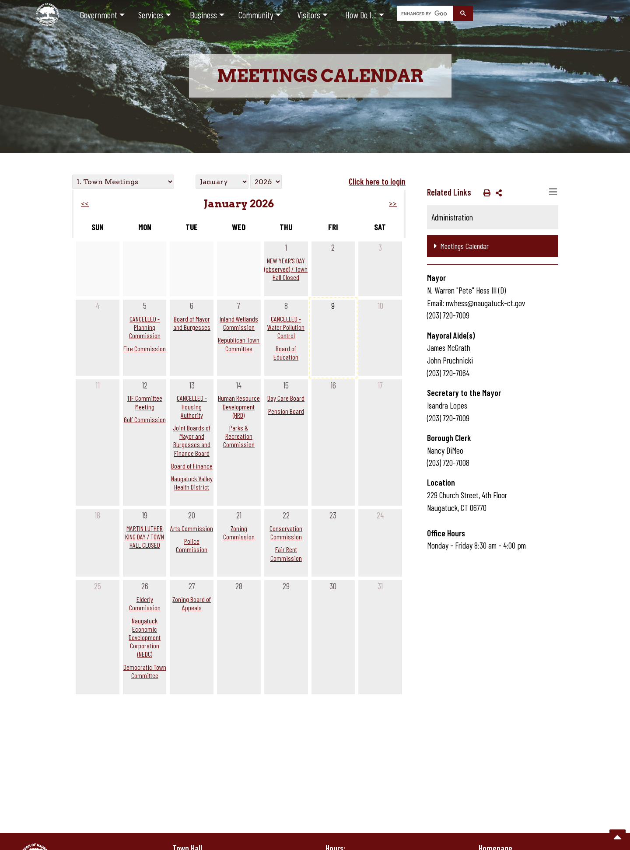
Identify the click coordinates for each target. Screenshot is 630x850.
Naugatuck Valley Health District (192, 482)
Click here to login (377, 181)
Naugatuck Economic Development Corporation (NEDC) (145, 637)
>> (393, 203)
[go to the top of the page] (617, 837)
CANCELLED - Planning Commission (145, 327)
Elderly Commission (145, 603)
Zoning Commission (239, 532)
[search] (424, 13)
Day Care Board (285, 398)
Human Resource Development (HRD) (239, 406)
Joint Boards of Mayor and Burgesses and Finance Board (191, 440)
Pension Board (286, 411)
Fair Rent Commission (286, 553)
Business (203, 14)
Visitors (308, 14)
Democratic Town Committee (144, 671)
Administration (452, 217)
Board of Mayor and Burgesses (191, 323)
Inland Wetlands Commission (239, 323)
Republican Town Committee (238, 344)
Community (255, 14)
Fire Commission (144, 348)
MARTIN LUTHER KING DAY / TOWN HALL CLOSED (144, 536)
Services (151, 14)
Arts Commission (191, 528)
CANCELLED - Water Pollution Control (285, 327)
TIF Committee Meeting (144, 402)
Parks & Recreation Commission (239, 435)
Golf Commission (145, 419)
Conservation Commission (286, 532)
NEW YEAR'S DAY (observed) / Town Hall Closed (286, 268)
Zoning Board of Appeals (191, 603)
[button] (485, 192)
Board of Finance (192, 466)
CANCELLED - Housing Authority (192, 406)
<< (85, 203)
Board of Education (285, 352)
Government (98, 14)
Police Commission (191, 545)
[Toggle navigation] (553, 192)
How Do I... (361, 14)
